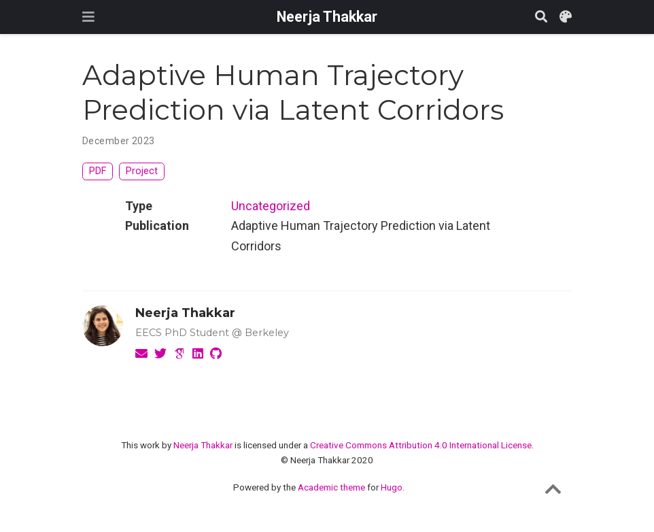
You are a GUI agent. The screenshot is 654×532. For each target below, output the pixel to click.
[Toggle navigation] (88, 17)
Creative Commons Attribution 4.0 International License (421, 444)
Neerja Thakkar (327, 16)
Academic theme (331, 487)
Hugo (391, 487)
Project (142, 171)
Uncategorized (270, 206)
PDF (97, 171)
